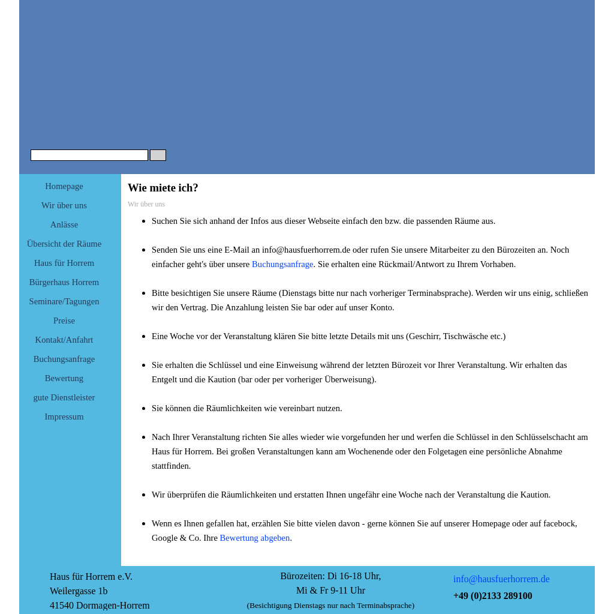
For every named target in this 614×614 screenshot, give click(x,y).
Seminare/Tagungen (64, 301)
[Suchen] (89, 155)
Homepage (64, 186)
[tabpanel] (358, 386)
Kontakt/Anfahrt (64, 340)
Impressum (63, 416)
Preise (64, 320)
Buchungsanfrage (64, 359)
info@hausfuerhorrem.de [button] (501, 579)
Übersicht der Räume (64, 243)
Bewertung (64, 378)
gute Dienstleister (64, 397)
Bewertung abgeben (255, 538)
